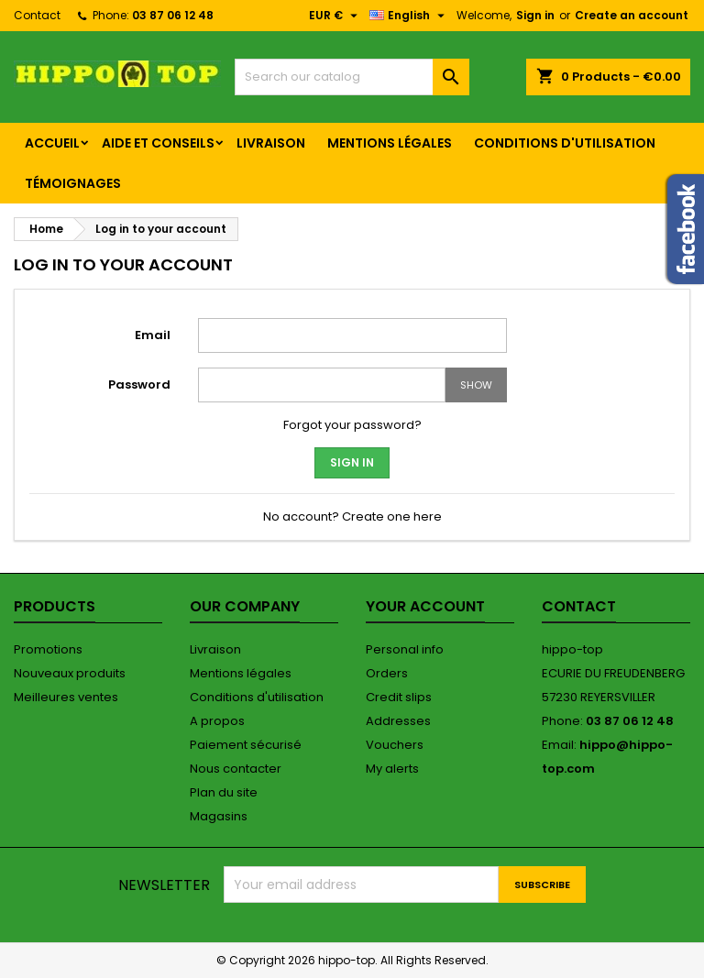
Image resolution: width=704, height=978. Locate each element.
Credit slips (399, 697)
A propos (217, 721)
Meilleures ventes (66, 697)
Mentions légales (389, 143)
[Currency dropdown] (335, 15)
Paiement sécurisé (246, 744)
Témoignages (73, 183)
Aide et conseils (158, 143)
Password (139, 384)
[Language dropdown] (409, 15)
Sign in (535, 15)
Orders (387, 673)
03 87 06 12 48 (173, 15)
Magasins (219, 816)
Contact (37, 15)
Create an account (631, 15)
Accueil (52, 143)
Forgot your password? (352, 425)
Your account (425, 606)
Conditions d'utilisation (564, 143)
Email (152, 335)
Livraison (270, 143)
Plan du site (224, 792)
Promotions (48, 649)
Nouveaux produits (70, 673)
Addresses (398, 721)
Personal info (405, 649)
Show (476, 385)
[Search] (352, 77)
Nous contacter (235, 768)
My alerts (392, 768)
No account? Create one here (352, 516)
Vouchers (395, 744)
